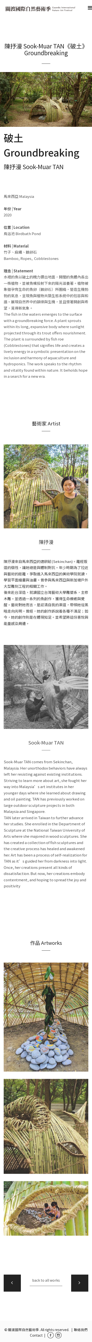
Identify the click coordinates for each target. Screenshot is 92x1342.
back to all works (46, 1280)
